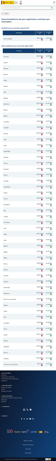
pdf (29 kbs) (40, 298)
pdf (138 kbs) (39, 358)
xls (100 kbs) (49, 328)
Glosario (3, 389)
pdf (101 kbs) (39, 227)
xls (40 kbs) (49, 150)
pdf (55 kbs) (40, 310)
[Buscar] (28, 8)
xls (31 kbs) (49, 204)
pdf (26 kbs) (40, 139)
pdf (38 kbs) (40, 204)
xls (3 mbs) (49, 38)
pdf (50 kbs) (40, 210)
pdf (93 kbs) (40, 245)
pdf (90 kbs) (40, 281)
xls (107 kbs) (49, 103)
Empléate (3, 399)
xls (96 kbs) (49, 162)
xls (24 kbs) (49, 139)
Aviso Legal (28, 449)
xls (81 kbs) (49, 174)
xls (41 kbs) (49, 121)
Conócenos (3, 375)
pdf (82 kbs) (40, 97)
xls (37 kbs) (49, 210)
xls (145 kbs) (49, 292)
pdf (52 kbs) (40, 73)
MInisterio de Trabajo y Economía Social (11, 398)
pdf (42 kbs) (40, 85)
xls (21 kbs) (49, 221)
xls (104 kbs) (49, 91)
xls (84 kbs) (49, 281)
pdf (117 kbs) (39, 352)
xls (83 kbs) (49, 316)
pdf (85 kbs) (40, 216)
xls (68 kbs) (49, 322)
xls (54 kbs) (49, 127)
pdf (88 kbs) (40, 180)
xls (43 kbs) (49, 73)
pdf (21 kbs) (40, 221)
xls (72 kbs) (49, 334)
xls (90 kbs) (49, 304)
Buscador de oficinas (6, 387)
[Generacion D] (28, 431)
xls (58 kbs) (49, 97)
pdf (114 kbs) (39, 162)
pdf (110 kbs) (39, 328)
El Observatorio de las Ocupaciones (10, 378)
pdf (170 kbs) (39, 115)
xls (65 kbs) (49, 245)
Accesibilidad (28, 453)
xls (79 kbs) (49, 133)
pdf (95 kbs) (40, 198)
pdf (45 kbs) (40, 68)
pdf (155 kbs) (39, 103)
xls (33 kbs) (49, 156)
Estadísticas (4, 380)
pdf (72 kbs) (40, 62)
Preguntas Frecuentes (6, 391)
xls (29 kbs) (49, 287)
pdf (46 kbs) (40, 168)
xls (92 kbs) (49, 346)
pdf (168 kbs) (39, 292)
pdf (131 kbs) (39, 340)
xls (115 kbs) (49, 358)
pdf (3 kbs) (40, 363)
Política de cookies (28, 440)
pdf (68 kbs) (40, 127)
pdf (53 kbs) (40, 251)
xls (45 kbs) (49, 109)
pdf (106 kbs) (39, 174)
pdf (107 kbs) (39, 133)
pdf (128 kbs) (39, 269)
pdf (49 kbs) (40, 56)
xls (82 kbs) (49, 198)
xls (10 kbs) (49, 363)
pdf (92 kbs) (40, 322)
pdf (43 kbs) (40, 192)
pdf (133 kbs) (39, 186)
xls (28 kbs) (49, 79)
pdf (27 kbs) (40, 79)
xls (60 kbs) (49, 180)
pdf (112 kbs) (39, 233)
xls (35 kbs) (49, 85)
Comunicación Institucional (7, 377)
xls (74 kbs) (49, 216)
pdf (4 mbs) (40, 38)
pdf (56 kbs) (40, 109)
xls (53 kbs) (49, 62)
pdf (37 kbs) (40, 239)
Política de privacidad (28, 444)
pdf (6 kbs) (40, 145)
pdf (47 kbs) (40, 275)
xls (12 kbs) (49, 145)
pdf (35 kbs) (40, 287)
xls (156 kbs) (49, 115)
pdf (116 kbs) (39, 91)
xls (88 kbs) (49, 233)
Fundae (3, 401)
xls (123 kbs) (49, 186)
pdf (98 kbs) (40, 304)
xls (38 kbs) (49, 56)
